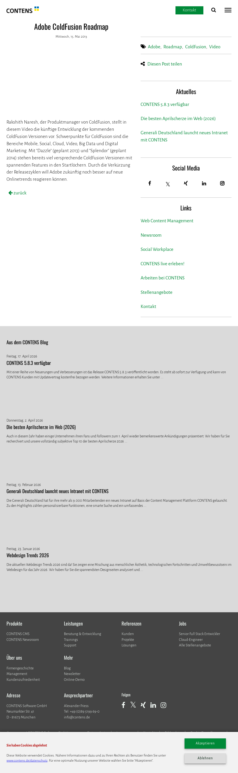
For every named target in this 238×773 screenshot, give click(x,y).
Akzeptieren (205, 743)
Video (214, 46)
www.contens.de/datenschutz (27, 760)
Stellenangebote (156, 292)
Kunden (128, 634)
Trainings (71, 640)
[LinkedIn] (204, 183)
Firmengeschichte (20, 668)
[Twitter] (168, 184)
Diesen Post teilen (164, 64)
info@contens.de (77, 717)
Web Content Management (167, 220)
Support (70, 645)
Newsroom (151, 235)
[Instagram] (222, 183)
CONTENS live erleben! (162, 263)
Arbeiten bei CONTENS (163, 277)
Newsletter (72, 674)
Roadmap (172, 46)
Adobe (154, 46)
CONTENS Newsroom (23, 640)
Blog (67, 668)
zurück (19, 192)
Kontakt (148, 306)
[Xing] (186, 183)
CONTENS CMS (18, 634)
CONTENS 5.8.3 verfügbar (165, 104)
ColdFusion (195, 46)
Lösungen (129, 645)
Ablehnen (205, 758)
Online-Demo (74, 679)
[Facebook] (149, 183)
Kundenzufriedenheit (23, 679)
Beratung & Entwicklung (82, 634)
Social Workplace (157, 249)
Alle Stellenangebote (195, 645)
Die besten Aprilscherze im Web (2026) (178, 118)
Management (17, 674)
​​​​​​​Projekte (128, 640)
